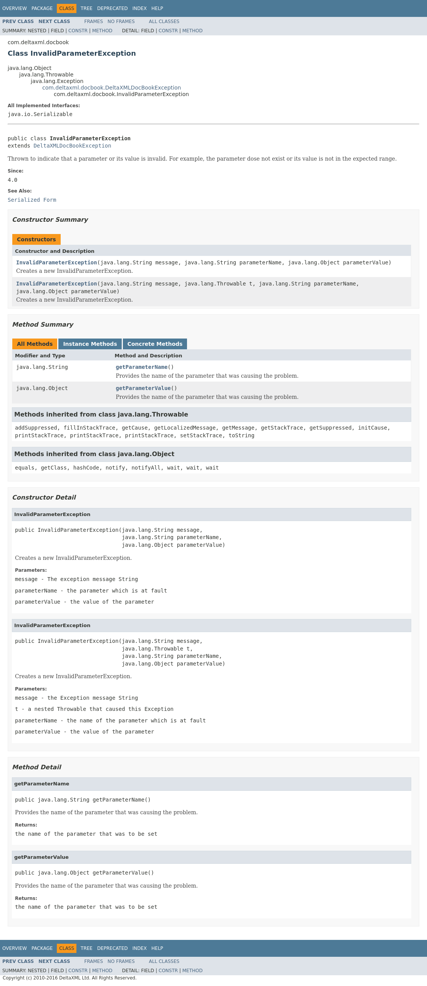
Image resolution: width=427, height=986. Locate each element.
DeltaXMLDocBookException (72, 146)
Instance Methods (90, 344)
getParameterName (142, 367)
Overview (14, 8)
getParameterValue (143, 388)
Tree (87, 8)
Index (139, 8)
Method (102, 30)
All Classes (164, 21)
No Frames (121, 21)
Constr (78, 30)
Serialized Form (32, 200)
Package (42, 8)
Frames (93, 21)
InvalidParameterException (56, 262)
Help (157, 8)
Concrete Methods (155, 344)
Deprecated (112, 8)
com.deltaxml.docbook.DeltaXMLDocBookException (111, 88)
